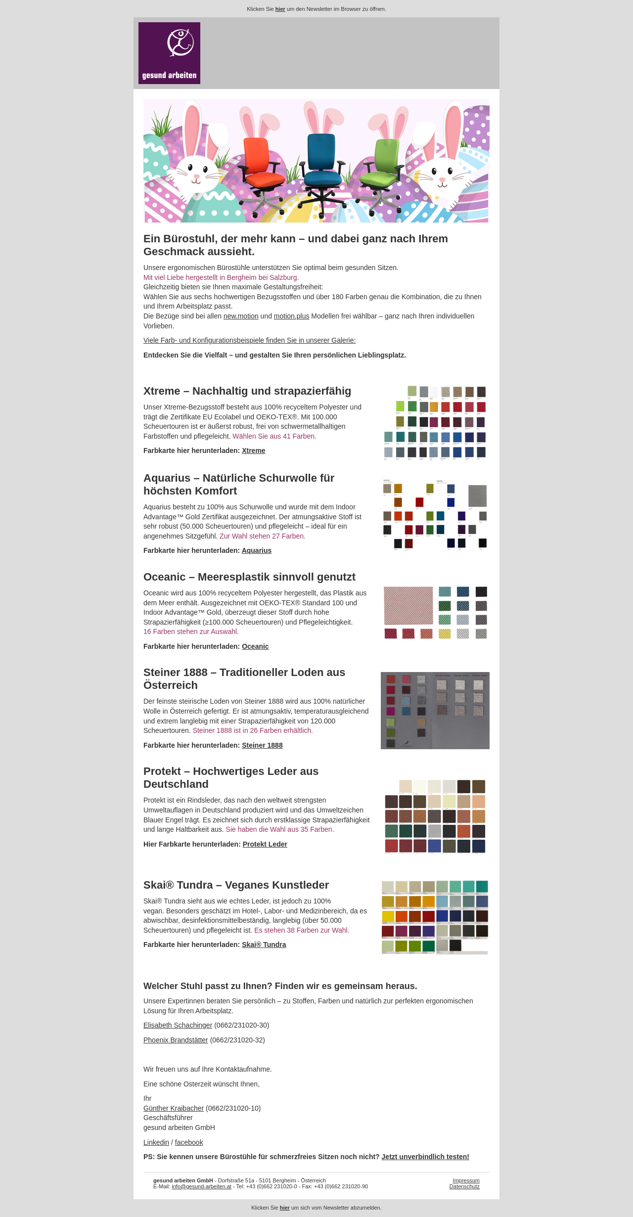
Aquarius (257, 550)
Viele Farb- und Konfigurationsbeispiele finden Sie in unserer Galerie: (249, 340)
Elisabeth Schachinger (177, 1025)
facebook (189, 1142)
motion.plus (292, 316)
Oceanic (255, 646)
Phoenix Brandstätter (175, 1040)
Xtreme (253, 450)
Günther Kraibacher (173, 1108)
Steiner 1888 (262, 745)
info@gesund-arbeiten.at (201, 1186)
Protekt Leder (265, 844)
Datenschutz (465, 1186)
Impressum (466, 1180)
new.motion (241, 316)
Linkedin (156, 1142)
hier (280, 9)
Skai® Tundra (264, 944)
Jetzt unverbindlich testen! (425, 1157)
